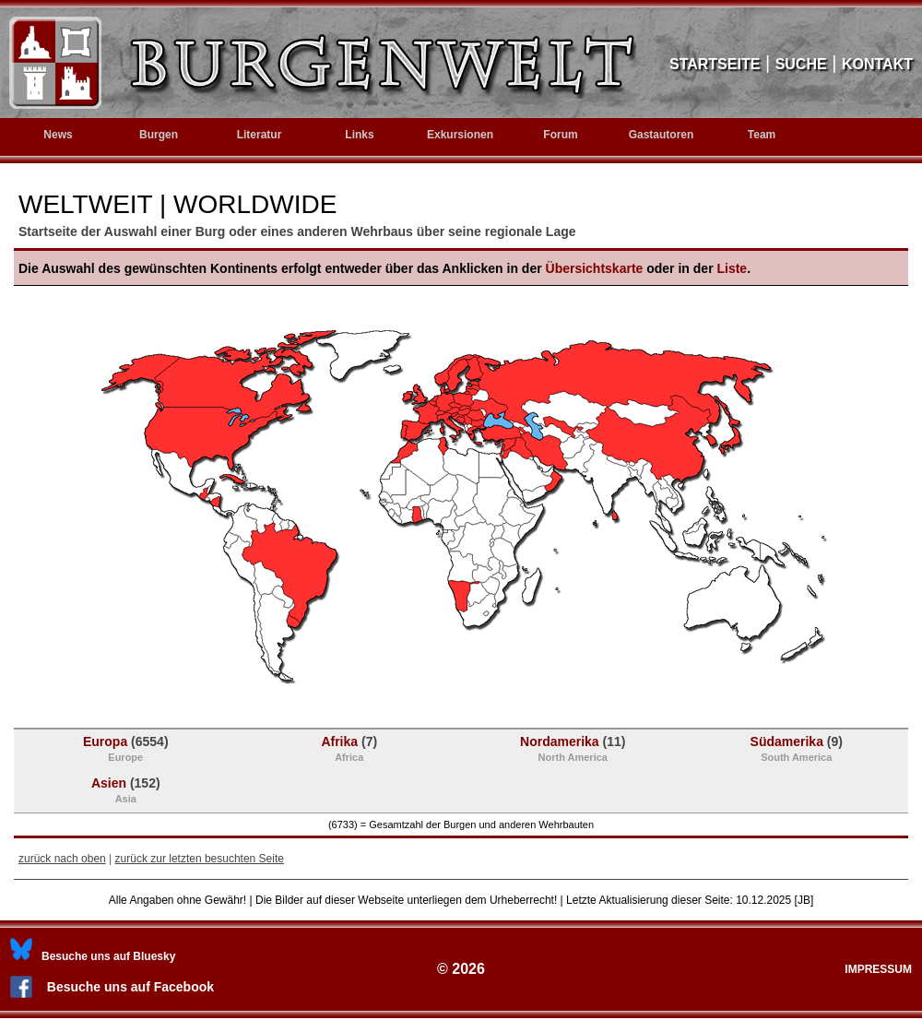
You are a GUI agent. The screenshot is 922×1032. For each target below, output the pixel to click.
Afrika (349, 748)
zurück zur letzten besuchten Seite (199, 858)
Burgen (158, 134)
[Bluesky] (92, 956)
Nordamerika (572, 748)
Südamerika (797, 748)
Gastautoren (661, 134)
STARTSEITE (714, 64)
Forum (560, 134)
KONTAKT (877, 64)
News (57, 134)
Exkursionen (460, 134)
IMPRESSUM (878, 969)
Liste (731, 268)
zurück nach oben (62, 858)
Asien (125, 790)
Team (761, 134)
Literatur (259, 134)
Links (359, 134)
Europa (126, 748)
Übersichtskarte (595, 268)
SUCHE (801, 64)
